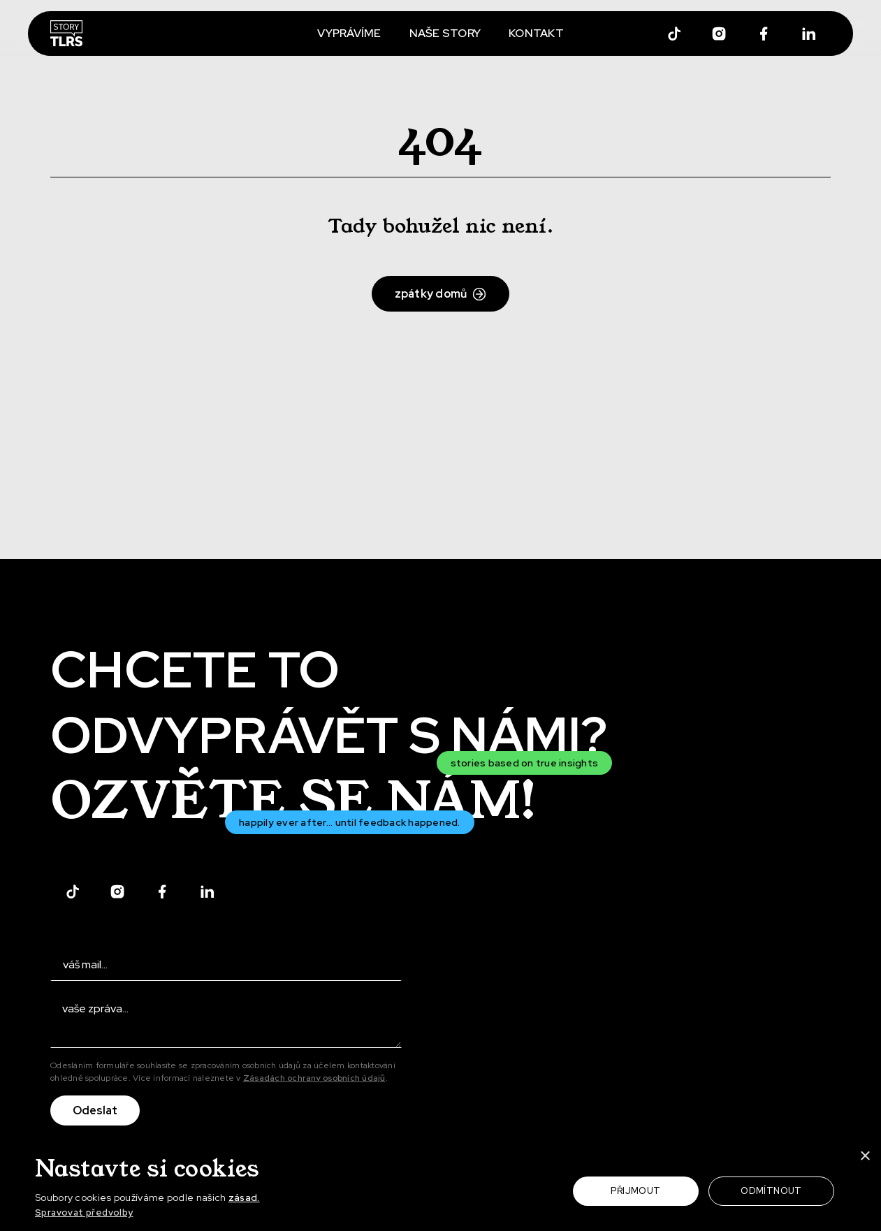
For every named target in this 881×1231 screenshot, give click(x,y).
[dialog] (440, 1186)
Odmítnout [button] (771, 1191)
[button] (165, 1213)
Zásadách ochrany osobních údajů (314, 1078)
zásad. (244, 1197)
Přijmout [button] (635, 1191)
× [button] (865, 1157)
